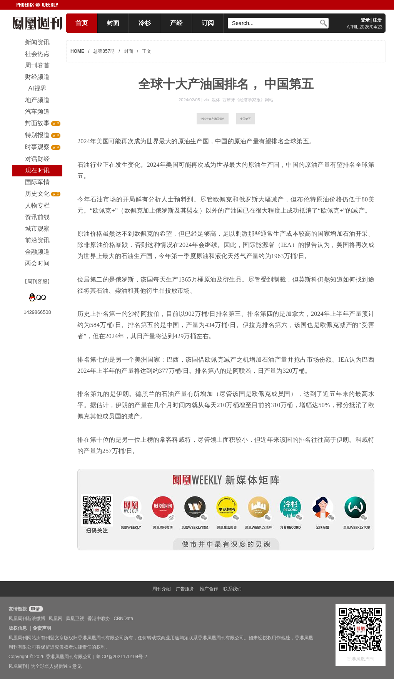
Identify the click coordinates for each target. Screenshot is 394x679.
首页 (81, 23)
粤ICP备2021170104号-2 (121, 656)
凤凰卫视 (75, 618)
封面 (113, 23)
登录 (365, 20)
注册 (377, 20)
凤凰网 (55, 618)
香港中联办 (98, 618)
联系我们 (232, 589)
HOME (77, 51)
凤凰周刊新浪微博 (26, 618)
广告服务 (185, 589)
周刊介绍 (161, 589)
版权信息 (17, 628)
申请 (35, 609)
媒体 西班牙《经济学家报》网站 (242, 99)
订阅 (208, 23)
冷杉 (145, 23)
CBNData (123, 618)
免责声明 (42, 628)
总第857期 (104, 51)
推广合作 (209, 589)
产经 (176, 23)
